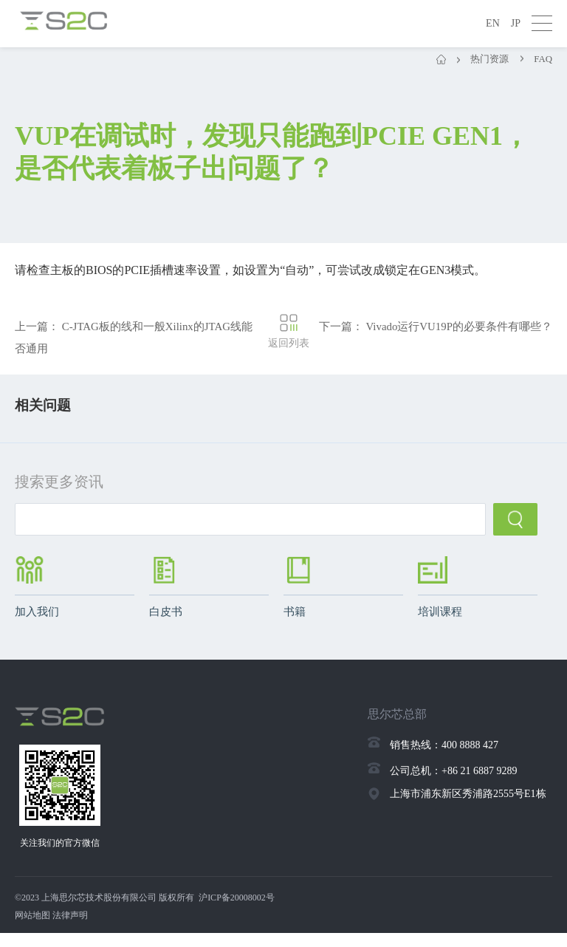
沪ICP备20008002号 (237, 911)
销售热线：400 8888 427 (444, 753)
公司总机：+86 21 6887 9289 (453, 779)
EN (493, 23)
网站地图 (32, 929)
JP (515, 23)
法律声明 (70, 929)
